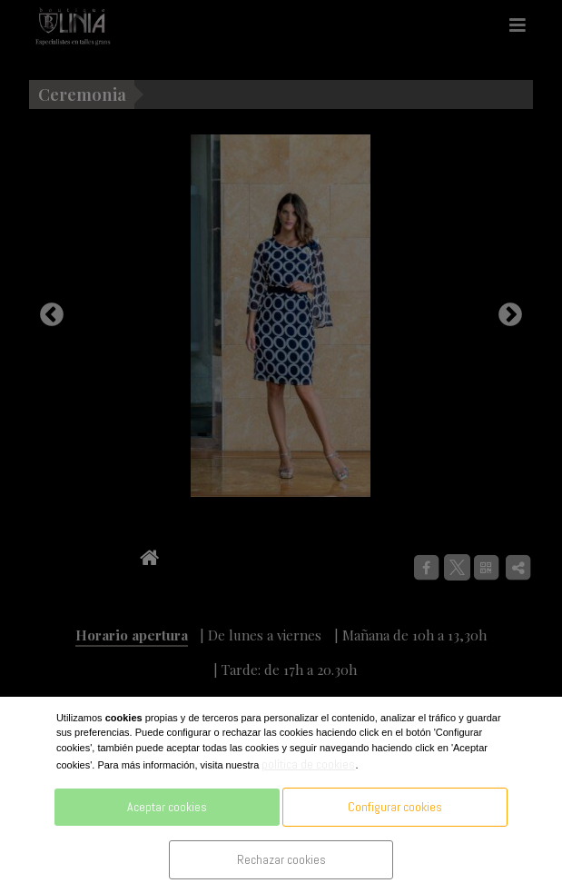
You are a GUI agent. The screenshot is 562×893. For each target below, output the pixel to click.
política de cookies (308, 764)
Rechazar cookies (281, 859)
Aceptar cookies (167, 807)
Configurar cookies (395, 807)
